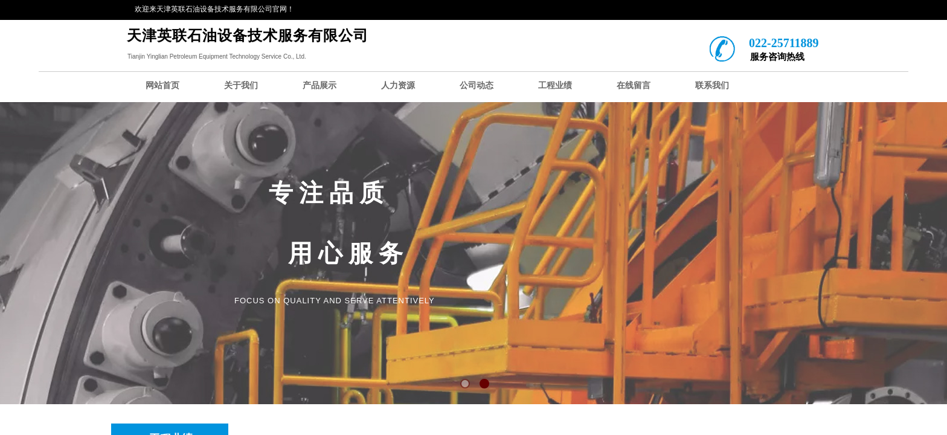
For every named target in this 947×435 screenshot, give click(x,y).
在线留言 (633, 85)
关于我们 (241, 85)
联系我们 (712, 85)
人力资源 (398, 85)
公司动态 (476, 85)
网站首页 (162, 85)
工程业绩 (555, 85)
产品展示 (319, 85)
